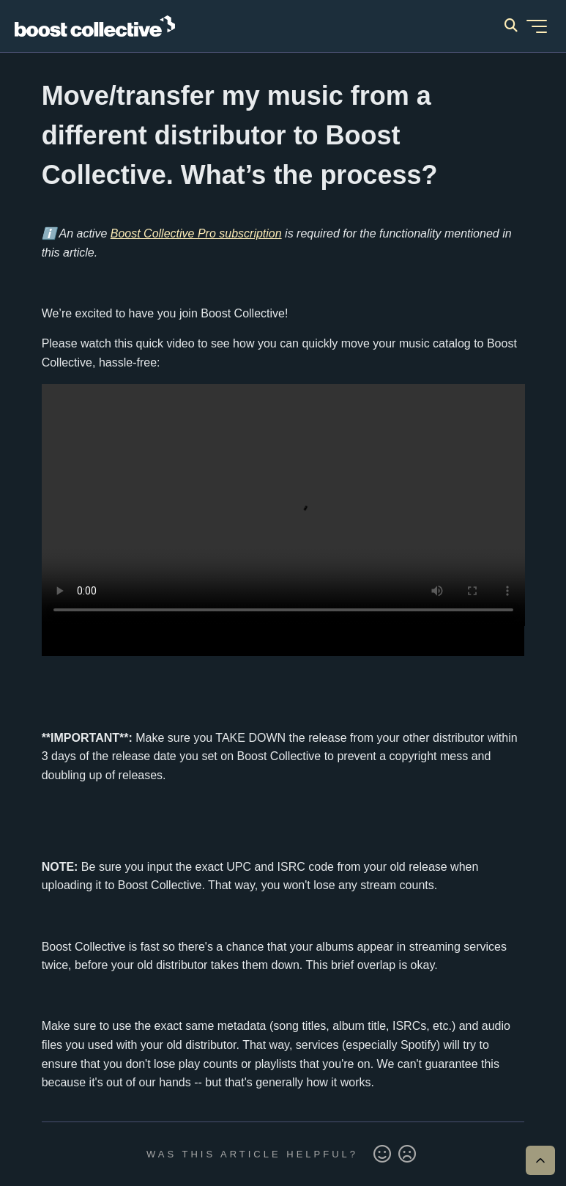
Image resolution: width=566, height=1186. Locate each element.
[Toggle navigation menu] (536, 26)
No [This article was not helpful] (407, 1154)
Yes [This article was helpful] (382, 1154)
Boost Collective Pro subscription (196, 233)
